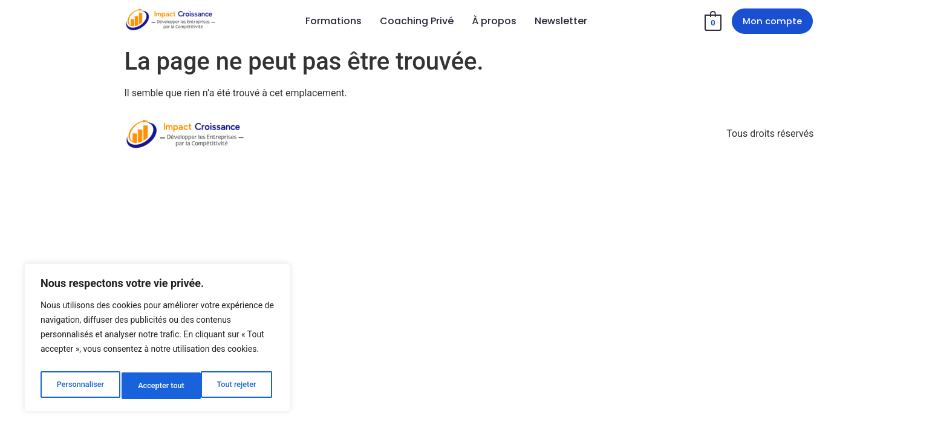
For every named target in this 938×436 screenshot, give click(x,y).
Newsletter (561, 22)
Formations (333, 22)
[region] (157, 341)
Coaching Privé (417, 22)
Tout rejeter (158, 386)
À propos (494, 22)
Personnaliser (79, 386)
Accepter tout (235, 386)
